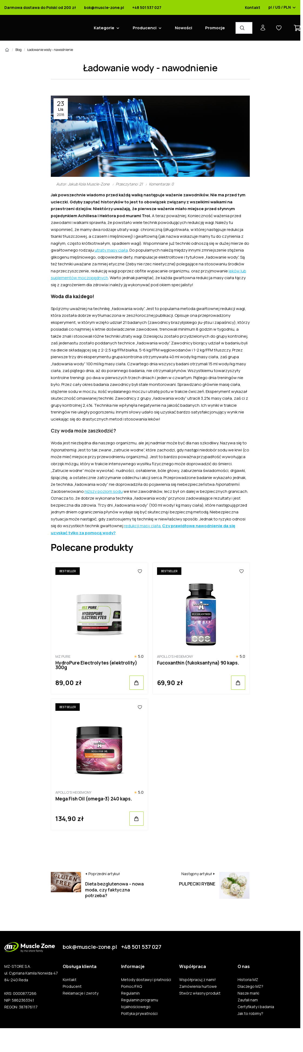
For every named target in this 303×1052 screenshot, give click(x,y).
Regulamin (130, 993)
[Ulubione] (140, 571)
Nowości (183, 28)
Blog (18, 49)
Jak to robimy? (250, 1013)
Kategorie (104, 28)
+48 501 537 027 (146, 7)
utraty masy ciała (111, 250)
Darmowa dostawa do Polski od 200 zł (40, 7)
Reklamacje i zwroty (80, 993)
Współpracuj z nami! (197, 980)
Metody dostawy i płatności (146, 980)
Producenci (145, 28)
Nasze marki (248, 993)
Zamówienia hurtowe (198, 986)
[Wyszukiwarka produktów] (243, 28)
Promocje (215, 28)
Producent (72, 986)
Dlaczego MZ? (250, 986)
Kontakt (252, 7)
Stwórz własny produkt (200, 993)
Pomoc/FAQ (131, 986)
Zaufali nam (248, 1000)
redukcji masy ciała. (142, 526)
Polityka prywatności (139, 1013)
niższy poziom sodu (104, 491)
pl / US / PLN (282, 7)
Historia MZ (248, 980)
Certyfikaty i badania (256, 1007)
